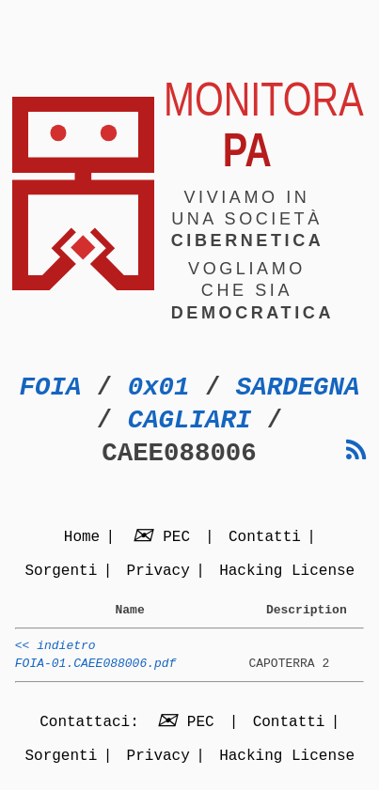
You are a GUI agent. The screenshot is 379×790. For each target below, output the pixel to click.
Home (82, 538)
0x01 (159, 387)
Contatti (265, 538)
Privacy (158, 572)
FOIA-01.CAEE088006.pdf (96, 671)
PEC (164, 538)
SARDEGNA (298, 387)
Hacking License (287, 572)
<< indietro (55, 651)
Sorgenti (60, 572)
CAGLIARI (190, 420)
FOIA (51, 387)
